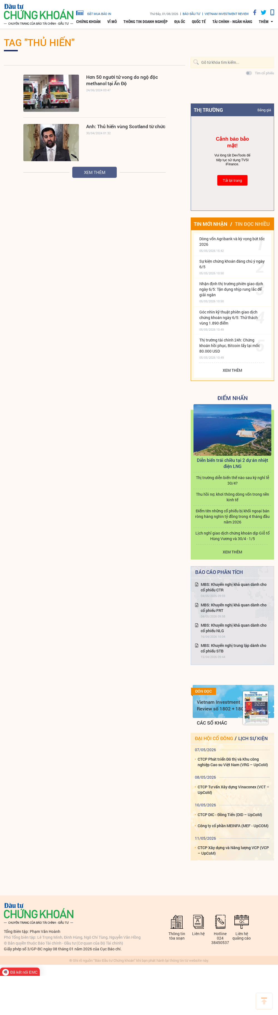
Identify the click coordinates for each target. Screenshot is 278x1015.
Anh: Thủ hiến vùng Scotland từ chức (125, 126)
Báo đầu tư (191, 14)
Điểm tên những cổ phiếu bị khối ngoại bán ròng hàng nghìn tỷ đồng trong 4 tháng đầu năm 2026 (232, 516)
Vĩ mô (112, 21)
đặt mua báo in (93, 12)
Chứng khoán (88, 21)
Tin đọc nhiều (252, 224)
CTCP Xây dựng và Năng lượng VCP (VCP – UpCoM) (233, 850)
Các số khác (212, 723)
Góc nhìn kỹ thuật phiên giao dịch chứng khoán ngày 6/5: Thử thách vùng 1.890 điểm (228, 317)
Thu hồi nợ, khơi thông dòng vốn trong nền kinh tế (232, 497)
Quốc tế (199, 21)
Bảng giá (264, 109)
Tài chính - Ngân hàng (232, 21)
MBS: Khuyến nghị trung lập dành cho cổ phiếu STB (233, 648)
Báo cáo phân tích (219, 572)
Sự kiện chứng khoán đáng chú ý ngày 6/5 (232, 264)
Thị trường (208, 110)
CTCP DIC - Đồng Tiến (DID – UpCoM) (230, 814)
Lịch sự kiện (253, 738)
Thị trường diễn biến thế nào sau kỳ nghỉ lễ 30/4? (232, 480)
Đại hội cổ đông (214, 738)
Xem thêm (94, 172)
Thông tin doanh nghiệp (145, 21)
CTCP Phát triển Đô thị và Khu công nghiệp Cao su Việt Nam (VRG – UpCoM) (233, 761)
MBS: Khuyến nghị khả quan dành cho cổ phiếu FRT (234, 607)
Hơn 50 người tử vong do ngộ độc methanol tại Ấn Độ (122, 80)
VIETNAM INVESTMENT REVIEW (227, 14)
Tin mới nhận (210, 224)
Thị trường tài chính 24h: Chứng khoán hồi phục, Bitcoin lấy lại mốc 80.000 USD (229, 345)
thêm (264, 21)
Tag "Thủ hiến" (39, 42)
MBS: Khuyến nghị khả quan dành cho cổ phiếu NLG (234, 627)
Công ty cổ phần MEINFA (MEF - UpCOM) (233, 825)
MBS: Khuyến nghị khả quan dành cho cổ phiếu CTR (234, 587)
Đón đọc (203, 691)
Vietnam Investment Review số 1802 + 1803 (222, 705)
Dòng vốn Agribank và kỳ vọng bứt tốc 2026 (232, 241)
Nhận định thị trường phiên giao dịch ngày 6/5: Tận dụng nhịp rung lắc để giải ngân (231, 289)
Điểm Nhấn (232, 397)
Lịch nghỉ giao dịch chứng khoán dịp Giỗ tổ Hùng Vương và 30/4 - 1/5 (232, 535)
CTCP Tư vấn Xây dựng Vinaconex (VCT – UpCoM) (233, 789)
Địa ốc (179, 21)
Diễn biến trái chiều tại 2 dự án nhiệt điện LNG (232, 463)
